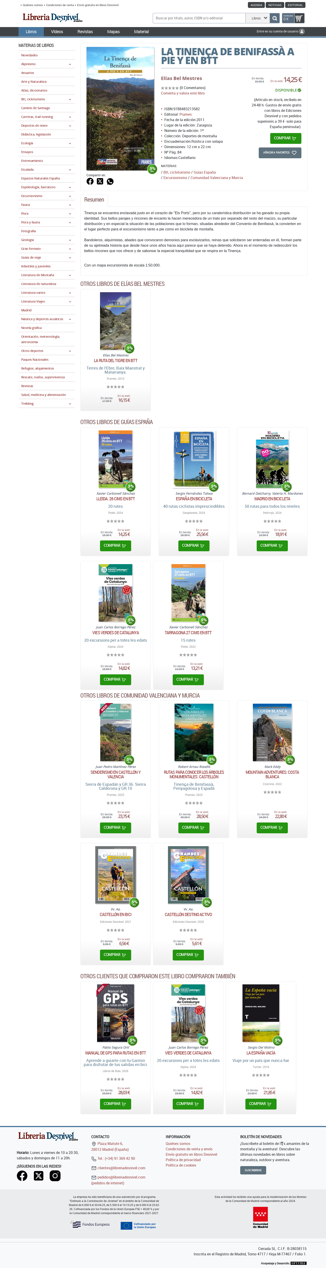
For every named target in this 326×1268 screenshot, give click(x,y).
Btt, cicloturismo (176, 172)
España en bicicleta (194, 498)
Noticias (275, 5)
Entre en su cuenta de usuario (281, 31)
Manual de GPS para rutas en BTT (115, 1053)
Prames (185, 114)
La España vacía (261, 1053)
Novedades (29, 55)
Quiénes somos (33, 5)
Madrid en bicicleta (272, 498)
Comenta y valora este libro (183, 93)
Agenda (256, 5)
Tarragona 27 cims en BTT (188, 632)
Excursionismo (175, 177)
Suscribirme (253, 1170)
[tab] (94, 201)
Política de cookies (181, 1165)
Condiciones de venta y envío (189, 1148)
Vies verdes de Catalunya (115, 632)
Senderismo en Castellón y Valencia (116, 774)
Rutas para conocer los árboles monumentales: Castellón (194, 774)
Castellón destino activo (188, 914)
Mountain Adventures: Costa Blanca (272, 774)
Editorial (295, 5)
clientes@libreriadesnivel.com (118, 1167)
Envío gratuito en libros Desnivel (98, 5)
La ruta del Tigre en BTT (115, 360)
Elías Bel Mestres (181, 78)
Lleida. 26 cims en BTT (115, 498)
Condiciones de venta (60, 5)
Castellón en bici (115, 914)
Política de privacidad (183, 1159)
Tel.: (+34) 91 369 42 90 (113, 1158)
